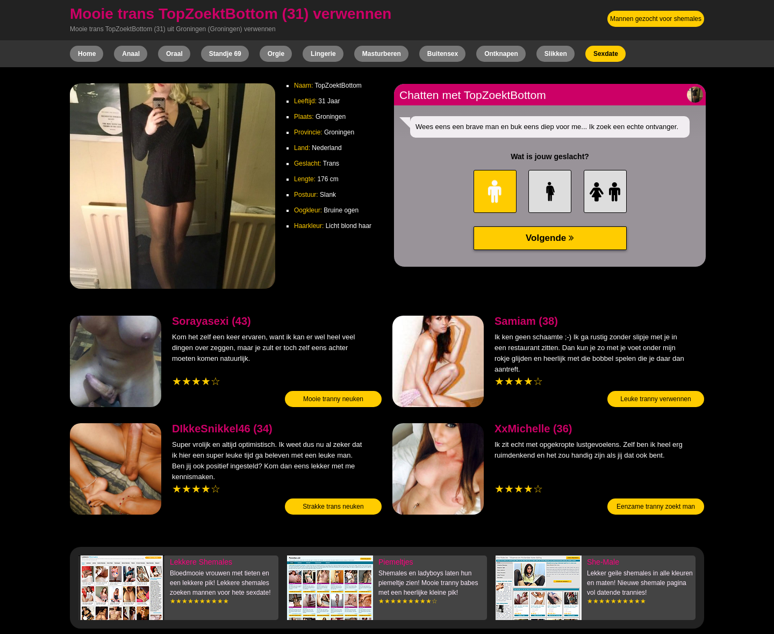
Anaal (131, 54)
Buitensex (442, 54)
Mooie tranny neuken (333, 399)
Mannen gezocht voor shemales (655, 19)
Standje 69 (225, 54)
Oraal (174, 54)
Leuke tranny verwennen (655, 399)
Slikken (555, 54)
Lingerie (323, 54)
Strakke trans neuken (333, 506)
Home (87, 54)
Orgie (276, 54)
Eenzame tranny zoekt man (656, 506)
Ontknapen (501, 54)
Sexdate (605, 54)
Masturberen (381, 54)
